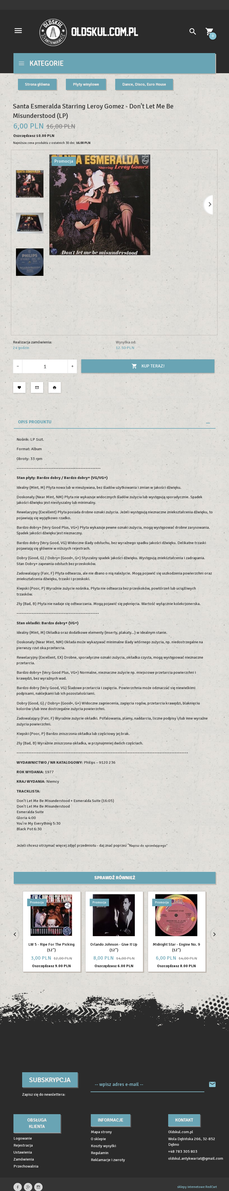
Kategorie (41, 63)
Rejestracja (23, 1145)
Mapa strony (101, 1132)
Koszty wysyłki (103, 1145)
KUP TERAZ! (148, 366)
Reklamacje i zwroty (108, 1159)
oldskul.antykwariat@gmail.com (195, 1158)
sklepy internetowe (191, 1187)
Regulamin (99, 1152)
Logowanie (22, 1138)
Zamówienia (23, 1159)
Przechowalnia (25, 1166)
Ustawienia (22, 1152)
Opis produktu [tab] (35, 422)
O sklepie (98, 1139)
